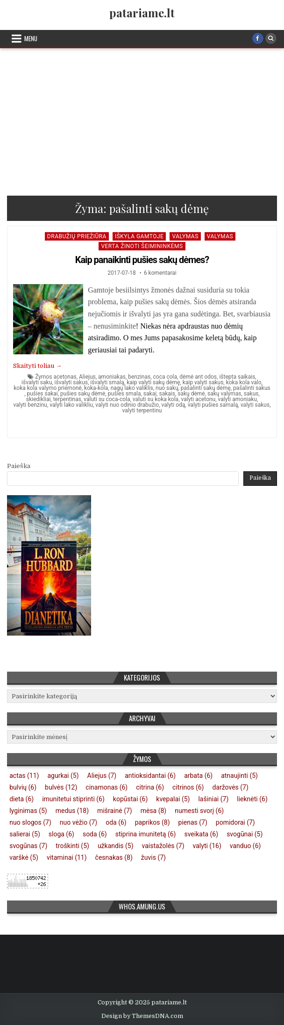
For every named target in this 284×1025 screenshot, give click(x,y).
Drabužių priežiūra (76, 236)
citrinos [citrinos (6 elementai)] (188, 787)
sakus (251, 393)
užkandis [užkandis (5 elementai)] (116, 845)
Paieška (18, 465)
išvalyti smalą (107, 382)
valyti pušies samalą (213, 405)
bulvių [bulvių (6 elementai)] (22, 787)
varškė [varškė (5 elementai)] (23, 857)
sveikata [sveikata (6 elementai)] (201, 834)
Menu (30, 38)
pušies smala (124, 393)
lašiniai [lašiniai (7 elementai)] (213, 799)
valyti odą (173, 405)
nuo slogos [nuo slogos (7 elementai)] (30, 822)
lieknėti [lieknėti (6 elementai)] (252, 799)
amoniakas (112, 377)
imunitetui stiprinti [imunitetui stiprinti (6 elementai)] (73, 799)
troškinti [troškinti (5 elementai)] (72, 845)
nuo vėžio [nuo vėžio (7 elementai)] (78, 822)
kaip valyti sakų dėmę (153, 382)
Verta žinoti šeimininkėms (142, 246)
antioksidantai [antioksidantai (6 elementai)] (150, 775)
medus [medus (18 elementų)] (72, 810)
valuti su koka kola (155, 399)
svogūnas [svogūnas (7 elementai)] (28, 845)
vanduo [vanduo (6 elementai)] (245, 845)
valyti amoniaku (237, 399)
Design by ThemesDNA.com (142, 1016)
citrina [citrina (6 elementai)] (150, 787)
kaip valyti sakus (203, 382)
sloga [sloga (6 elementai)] (61, 834)
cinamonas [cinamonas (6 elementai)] (106, 787)
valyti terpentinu (142, 410)
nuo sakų (167, 388)
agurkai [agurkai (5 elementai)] (62, 775)
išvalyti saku (36, 382)
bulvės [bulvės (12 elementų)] (61, 787)
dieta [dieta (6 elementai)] (21, 799)
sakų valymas (224, 393)
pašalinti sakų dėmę (206, 388)
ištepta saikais (237, 377)
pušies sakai (42, 393)
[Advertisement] (142, 118)
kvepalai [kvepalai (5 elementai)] (173, 799)
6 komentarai (160, 273)
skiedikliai (38, 399)
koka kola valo (244, 382)
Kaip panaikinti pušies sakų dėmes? (142, 259)
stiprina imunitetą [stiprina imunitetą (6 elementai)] (145, 834)
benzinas (139, 377)
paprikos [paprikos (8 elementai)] (152, 822)
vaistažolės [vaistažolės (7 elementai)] (163, 845)
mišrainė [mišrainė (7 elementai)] (114, 810)
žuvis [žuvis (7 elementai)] (153, 857)
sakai (149, 393)
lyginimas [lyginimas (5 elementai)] (28, 810)
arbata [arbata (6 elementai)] (198, 775)
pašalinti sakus (251, 388)
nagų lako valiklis (132, 388)
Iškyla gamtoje (139, 236)
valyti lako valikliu (71, 405)
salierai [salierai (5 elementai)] (24, 834)
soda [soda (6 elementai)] (95, 834)
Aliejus (87, 377)
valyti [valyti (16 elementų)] (207, 845)
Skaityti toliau (37, 365)
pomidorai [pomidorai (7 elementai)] (235, 822)
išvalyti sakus (71, 382)
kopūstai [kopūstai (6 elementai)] (130, 799)
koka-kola (96, 388)
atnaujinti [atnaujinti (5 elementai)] (239, 775)
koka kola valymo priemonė (48, 388)
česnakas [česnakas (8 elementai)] (114, 857)
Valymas (185, 236)
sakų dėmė (191, 393)
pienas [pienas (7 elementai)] (192, 822)
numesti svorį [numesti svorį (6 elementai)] (199, 810)
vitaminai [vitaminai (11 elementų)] (67, 857)
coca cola (165, 377)
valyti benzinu (30, 405)
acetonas (65, 377)
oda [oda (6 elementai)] (116, 822)
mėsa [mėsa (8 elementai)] (154, 810)
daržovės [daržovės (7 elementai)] (230, 787)
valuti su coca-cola (107, 399)
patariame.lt (142, 12)
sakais (167, 393)
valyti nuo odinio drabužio (127, 405)
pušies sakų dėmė (82, 393)
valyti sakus (255, 405)
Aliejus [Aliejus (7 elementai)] (102, 775)
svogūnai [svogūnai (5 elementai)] (245, 834)
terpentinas (67, 399)
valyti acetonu (198, 399)
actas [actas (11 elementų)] (24, 775)
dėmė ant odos (198, 377)
